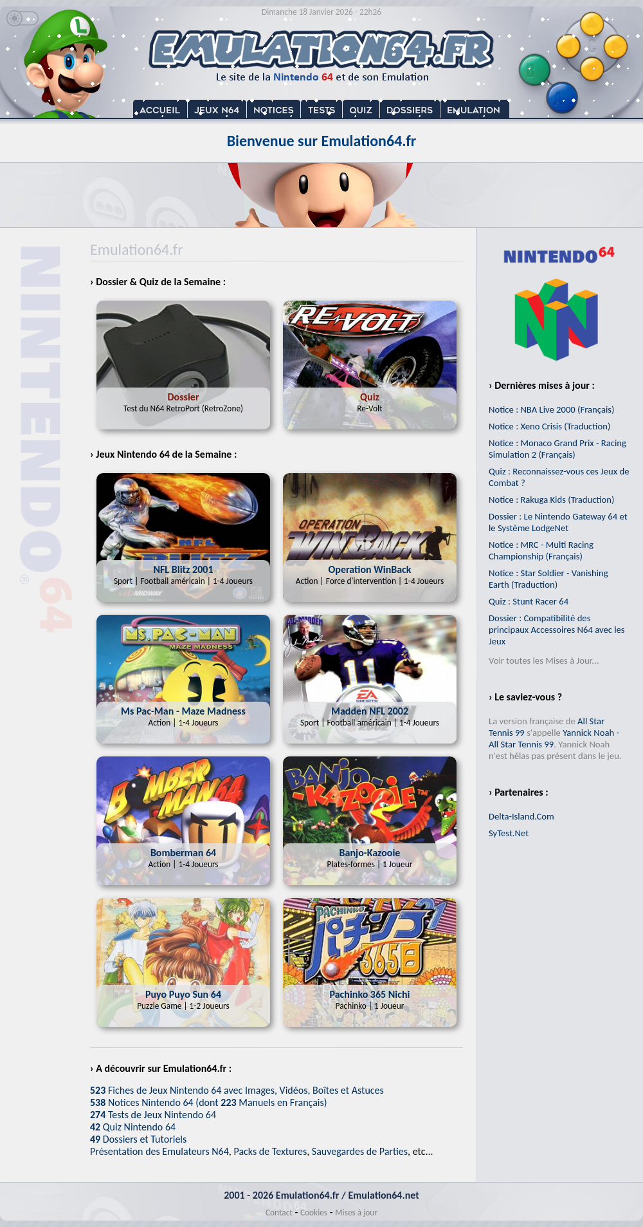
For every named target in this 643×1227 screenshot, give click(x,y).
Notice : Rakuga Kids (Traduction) (551, 499)
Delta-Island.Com (521, 816)
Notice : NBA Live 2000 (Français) (551, 409)
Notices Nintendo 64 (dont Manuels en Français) (208, 1102)
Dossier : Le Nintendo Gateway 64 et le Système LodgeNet (558, 522)
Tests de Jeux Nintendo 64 (153, 1115)
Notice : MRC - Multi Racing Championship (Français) (541, 550)
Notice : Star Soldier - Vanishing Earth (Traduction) (548, 578)
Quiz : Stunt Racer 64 (528, 601)
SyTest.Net (509, 833)
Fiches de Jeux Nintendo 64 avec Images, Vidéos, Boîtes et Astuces (237, 1090)
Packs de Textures (270, 1151)
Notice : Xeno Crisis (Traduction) (549, 426)
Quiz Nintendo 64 (133, 1127)
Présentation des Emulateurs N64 (159, 1151)
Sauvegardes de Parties (360, 1151)
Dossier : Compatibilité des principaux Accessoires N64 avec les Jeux (557, 629)
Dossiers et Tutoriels (138, 1139)
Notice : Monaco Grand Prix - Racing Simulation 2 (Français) (557, 448)
